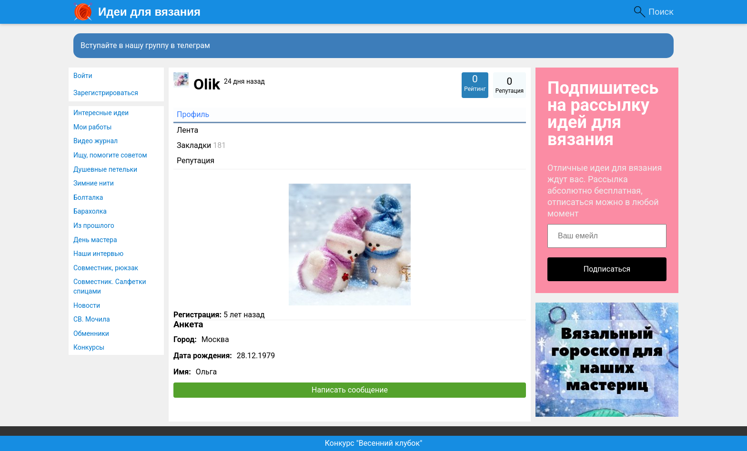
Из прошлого (93, 225)
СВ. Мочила (91, 319)
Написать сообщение (350, 389)
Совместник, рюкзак (105, 268)
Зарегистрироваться (105, 93)
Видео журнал (95, 141)
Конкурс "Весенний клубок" (374, 443)
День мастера (95, 240)
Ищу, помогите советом (110, 155)
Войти (82, 75)
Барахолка (90, 211)
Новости (86, 305)
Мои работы (92, 127)
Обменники (91, 333)
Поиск (661, 12)
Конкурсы (88, 347)
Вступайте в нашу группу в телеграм (145, 45)
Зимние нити (93, 183)
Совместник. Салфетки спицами (109, 286)
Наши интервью (98, 253)
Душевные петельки (105, 169)
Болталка (88, 197)
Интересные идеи (101, 113)
